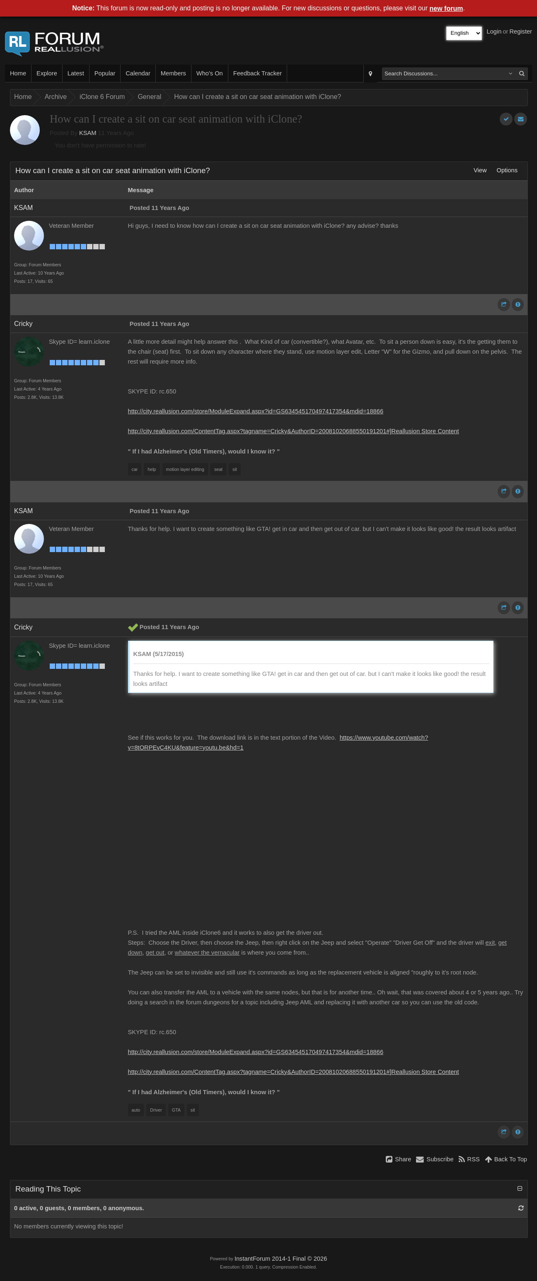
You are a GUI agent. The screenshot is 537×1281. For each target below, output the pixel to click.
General (149, 96)
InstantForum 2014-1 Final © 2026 (281, 1258)
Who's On (209, 73)
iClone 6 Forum (102, 96)
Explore (46, 73)
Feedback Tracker (257, 73)
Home (18, 73)
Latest (76, 73)
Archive (56, 96)
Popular (105, 73)
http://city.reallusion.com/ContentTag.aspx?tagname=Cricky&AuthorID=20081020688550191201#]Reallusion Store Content (293, 431)
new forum (446, 8)
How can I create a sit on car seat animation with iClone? (257, 96)
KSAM (88, 133)
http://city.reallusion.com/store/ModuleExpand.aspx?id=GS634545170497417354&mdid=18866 (256, 411)
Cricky (23, 323)
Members (173, 73)
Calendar (138, 73)
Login (494, 31)
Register (520, 31)
